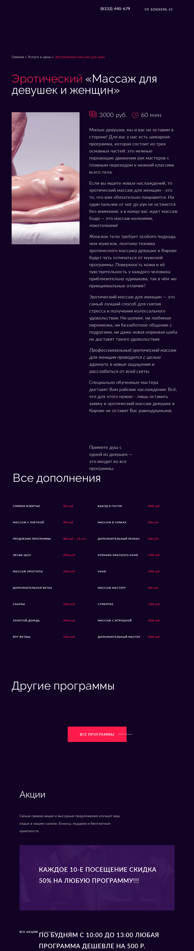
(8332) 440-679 (116, 8)
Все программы (103, 734)
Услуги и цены (40, 57)
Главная (18, 57)
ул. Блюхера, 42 (158, 9)
